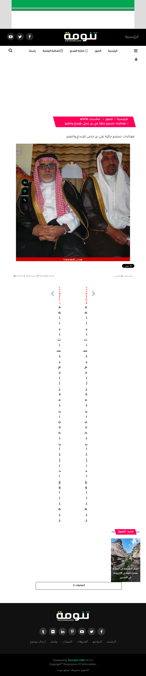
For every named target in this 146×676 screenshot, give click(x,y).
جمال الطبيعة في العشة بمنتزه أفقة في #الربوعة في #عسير (126, 573)
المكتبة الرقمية (53, 51)
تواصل (54, 641)
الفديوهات (82, 641)
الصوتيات (67, 641)
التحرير (117, 276)
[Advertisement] (73, 90)
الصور (98, 51)
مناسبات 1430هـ (90, 119)
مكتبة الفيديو (79, 51)
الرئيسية (132, 37)
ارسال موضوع (38, 641)
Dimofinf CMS (76, 660)
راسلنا (32, 51)
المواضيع (97, 641)
